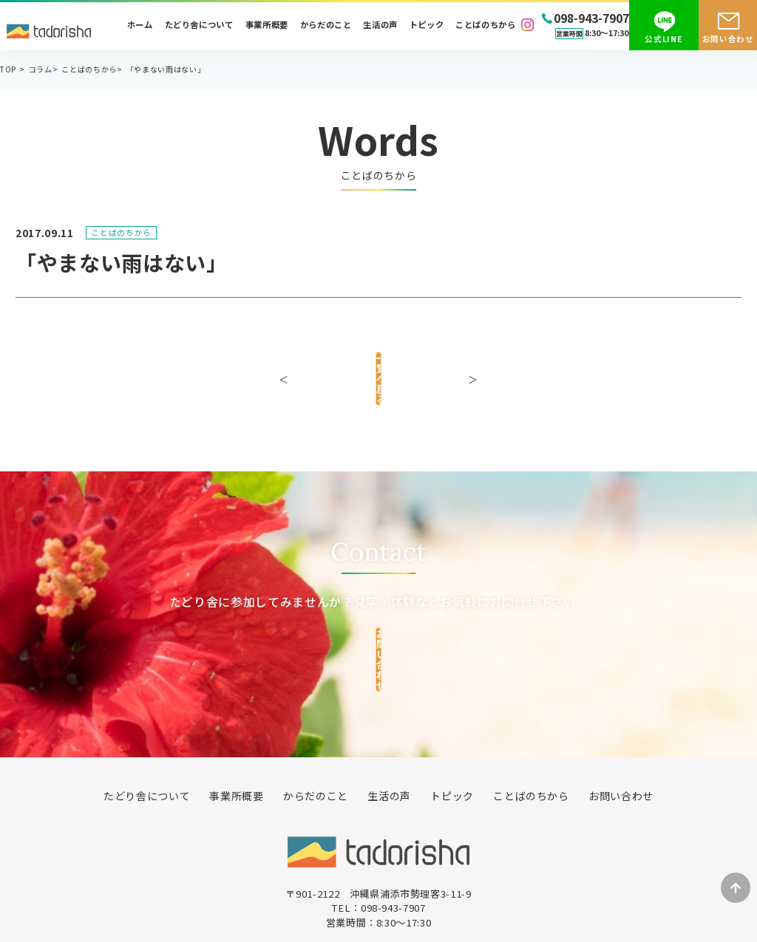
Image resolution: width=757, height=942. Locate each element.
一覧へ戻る (378, 371)
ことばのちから (485, 25)
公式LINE (663, 38)
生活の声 (380, 25)
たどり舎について (199, 25)
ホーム (140, 25)
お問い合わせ (728, 38)
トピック (427, 25)
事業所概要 (266, 25)
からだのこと (326, 25)
